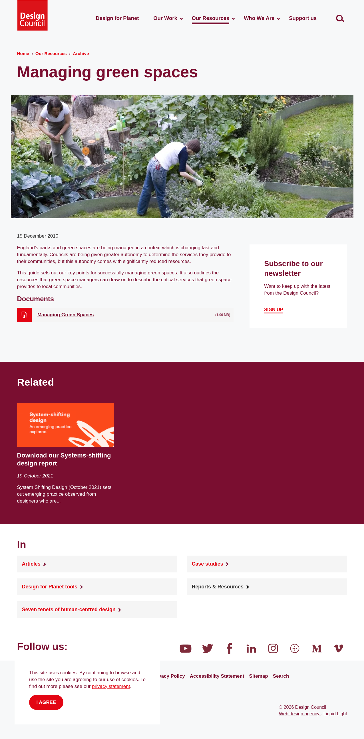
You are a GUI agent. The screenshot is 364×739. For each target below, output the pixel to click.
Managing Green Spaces (65, 314)
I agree (46, 702)
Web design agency (300, 713)
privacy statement (111, 686)
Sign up (273, 309)
